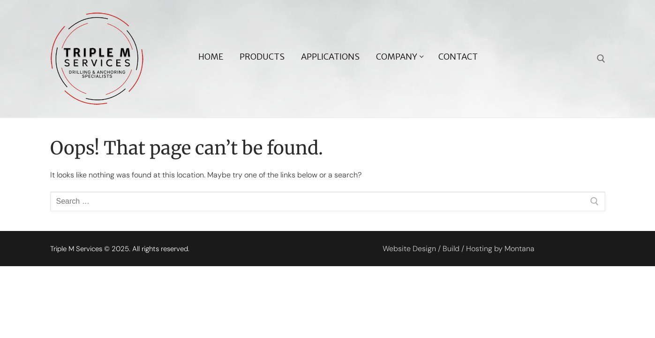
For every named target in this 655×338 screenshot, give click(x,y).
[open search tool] (601, 58)
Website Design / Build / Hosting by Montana (459, 249)
